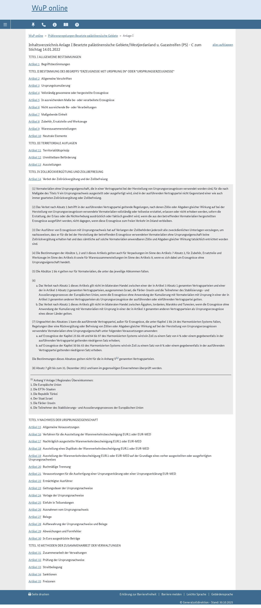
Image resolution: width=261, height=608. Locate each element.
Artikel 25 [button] (35, 502)
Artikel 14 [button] (35, 179)
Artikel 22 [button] (35, 480)
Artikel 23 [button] (35, 488)
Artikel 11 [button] (35, 150)
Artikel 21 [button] (35, 473)
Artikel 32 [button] (35, 559)
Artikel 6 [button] (34, 107)
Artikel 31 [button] (35, 552)
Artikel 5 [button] (34, 100)
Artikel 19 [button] (35, 455)
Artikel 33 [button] (35, 567)
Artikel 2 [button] (34, 78)
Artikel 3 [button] (34, 85)
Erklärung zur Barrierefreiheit (138, 594)
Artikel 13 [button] (35, 164)
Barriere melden (171, 594)
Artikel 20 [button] (35, 466)
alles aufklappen (223, 44)
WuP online (50, 7)
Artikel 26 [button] (35, 509)
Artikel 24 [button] (35, 495)
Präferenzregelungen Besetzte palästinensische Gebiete (83, 35)
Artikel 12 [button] (35, 157)
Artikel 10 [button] (35, 135)
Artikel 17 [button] (35, 441)
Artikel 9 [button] (34, 128)
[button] (5, 24)
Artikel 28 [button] (35, 524)
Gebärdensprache (222, 594)
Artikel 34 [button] (35, 574)
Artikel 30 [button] (35, 538)
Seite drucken (38, 594)
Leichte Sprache (196, 594)
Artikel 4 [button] (34, 92)
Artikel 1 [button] (34, 64)
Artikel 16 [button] (35, 434)
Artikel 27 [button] (35, 516)
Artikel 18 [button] (35, 448)
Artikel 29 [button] (35, 531)
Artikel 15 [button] (35, 427)
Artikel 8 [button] (34, 121)
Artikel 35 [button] (35, 581)
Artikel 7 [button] (34, 114)
